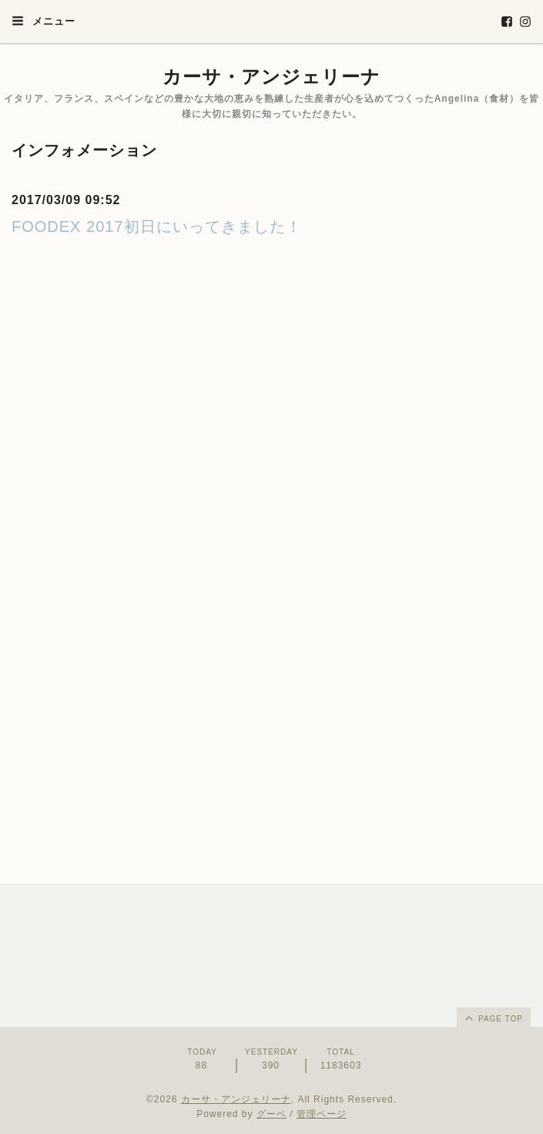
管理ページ (322, 1114)
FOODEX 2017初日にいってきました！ (157, 226)
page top (493, 1018)
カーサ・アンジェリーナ (271, 76)
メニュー (43, 21)
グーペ (271, 1114)
